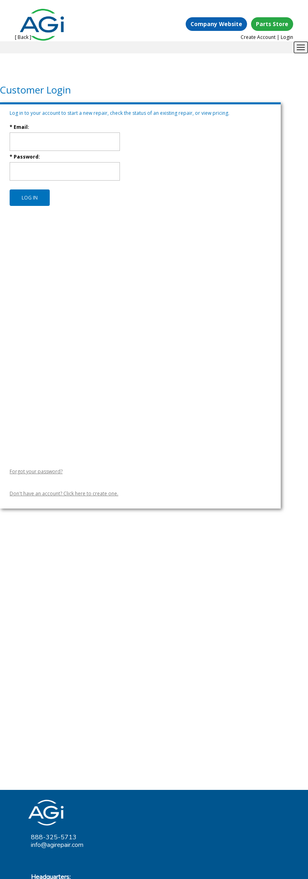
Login (287, 37)
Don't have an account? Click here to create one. (64, 493)
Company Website (216, 24)
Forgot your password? (36, 471)
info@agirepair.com (57, 844)
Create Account (258, 37)
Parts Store (272, 24)
